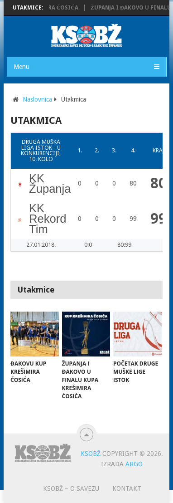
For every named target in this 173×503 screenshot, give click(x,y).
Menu (21, 66)
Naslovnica (37, 99)
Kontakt (126, 488)
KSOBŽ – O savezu (71, 488)
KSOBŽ (91, 453)
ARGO (134, 464)
